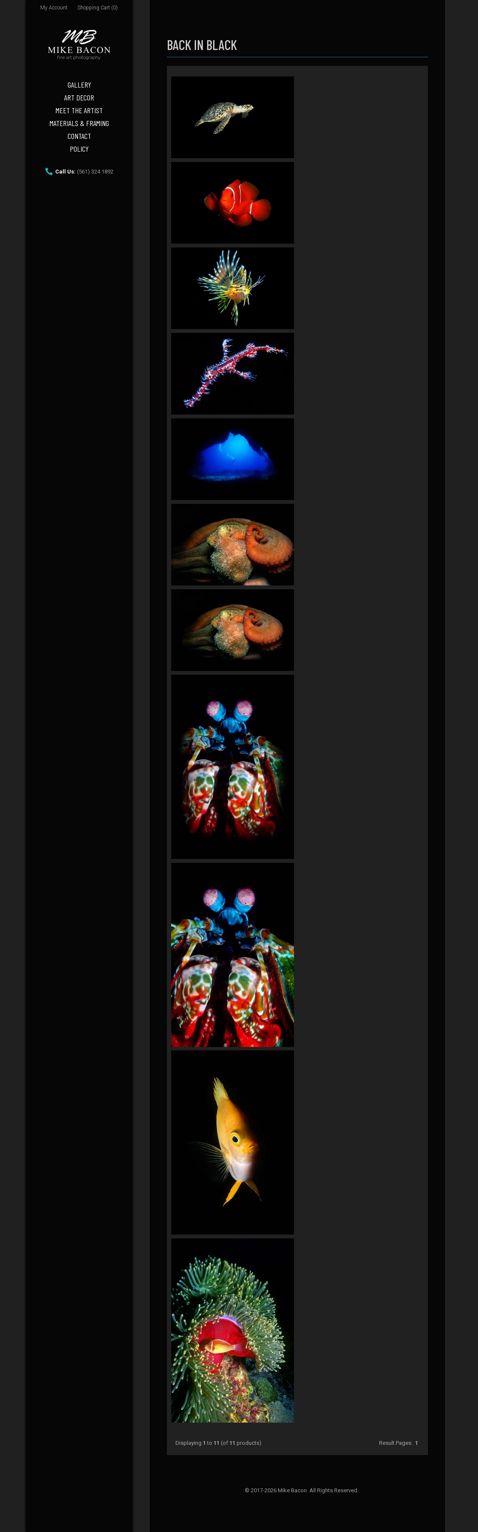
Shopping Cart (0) (97, 8)
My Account (54, 8)
